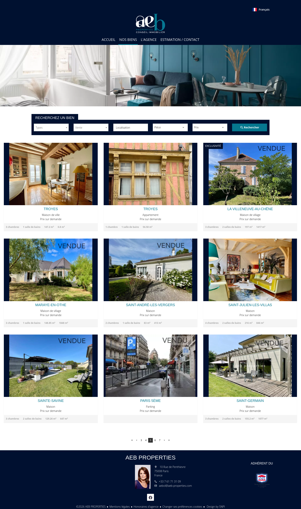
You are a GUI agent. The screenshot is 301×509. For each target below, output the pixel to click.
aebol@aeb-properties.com (175, 486)
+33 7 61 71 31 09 (170, 481)
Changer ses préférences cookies (182, 506)
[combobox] (51, 127)
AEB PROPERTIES (150, 457)
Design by (215, 506)
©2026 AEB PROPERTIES (91, 506)
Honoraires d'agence (146, 506)
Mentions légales (119, 506)
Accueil (150, 23)
